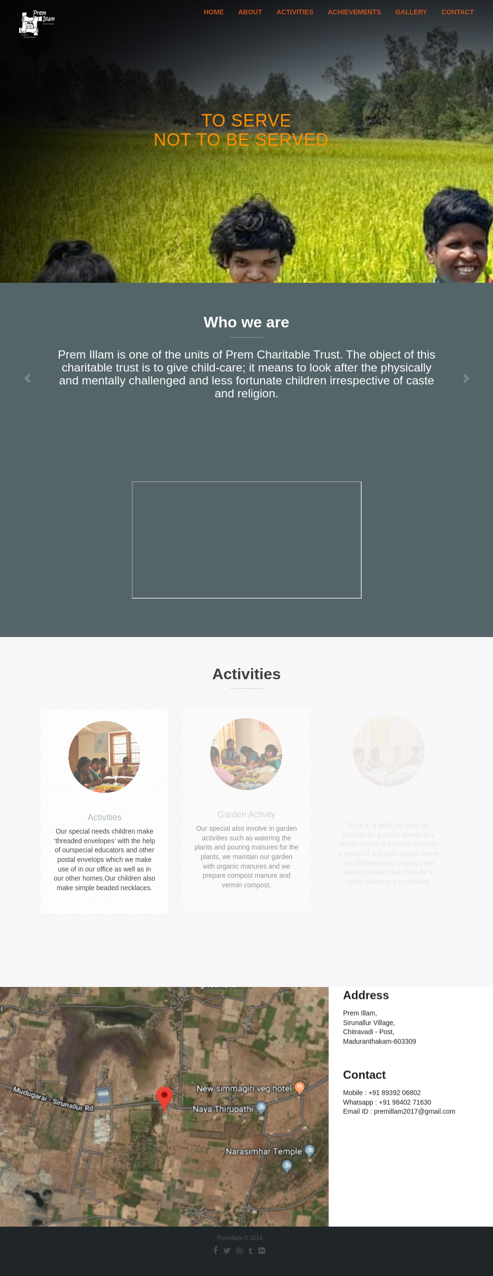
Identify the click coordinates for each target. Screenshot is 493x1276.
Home (214, 21)
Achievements (354, 21)
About (250, 21)
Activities (294, 21)
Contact (458, 21)
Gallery (411, 21)
